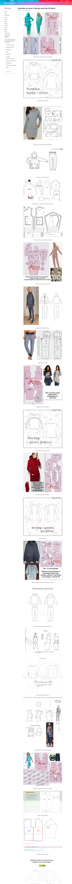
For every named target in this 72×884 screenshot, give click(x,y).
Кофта (5, 21)
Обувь (5, 23)
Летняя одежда (37, 3)
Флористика (8, 49)
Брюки (5, 19)
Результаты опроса (9, 73)
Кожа (7, 51)
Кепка (5, 31)
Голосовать (8, 71)
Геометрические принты (11, 65)
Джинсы (6, 25)
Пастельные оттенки (10, 45)
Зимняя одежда (44, 3)
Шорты (5, 29)
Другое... (8, 67)
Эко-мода (8, 56)
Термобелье (7, 15)
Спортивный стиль (10, 58)
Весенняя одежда (29, 3)
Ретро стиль (8, 54)
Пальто (5, 17)
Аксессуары (6, 33)
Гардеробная (7, 35)
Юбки (5, 13)
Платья (5, 11)
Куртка (5, 27)
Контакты (50, 3)
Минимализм (8, 63)
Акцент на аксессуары (10, 60)
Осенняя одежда (21, 3)
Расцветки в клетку (10, 47)
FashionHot (11, 3)
